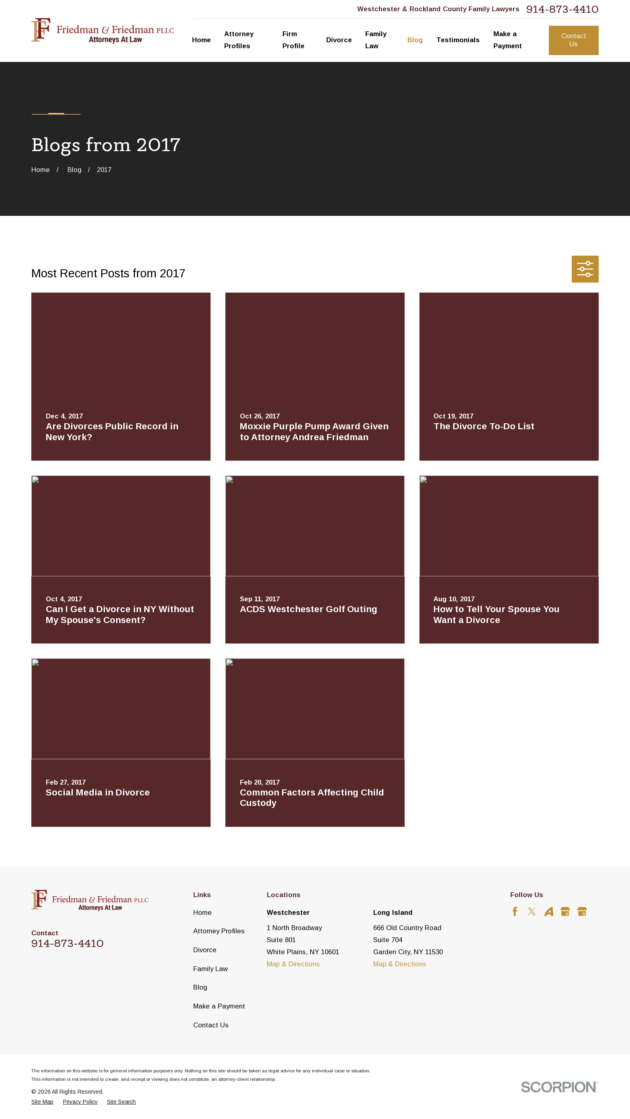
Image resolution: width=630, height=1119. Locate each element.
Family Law (210, 969)
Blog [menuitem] (415, 40)
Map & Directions (293, 964)
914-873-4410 (562, 9)
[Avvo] (548, 911)
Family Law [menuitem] (376, 40)
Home (202, 912)
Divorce (205, 950)
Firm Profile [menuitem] (293, 40)
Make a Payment (219, 1006)
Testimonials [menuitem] (458, 40)
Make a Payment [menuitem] (507, 40)
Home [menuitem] (201, 40)
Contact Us (573, 40)
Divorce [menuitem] (339, 40)
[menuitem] (42, 1102)
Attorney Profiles (219, 931)
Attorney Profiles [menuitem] (239, 40)
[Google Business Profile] (565, 911)
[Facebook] (515, 911)
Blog (200, 987)
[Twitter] (531, 911)
